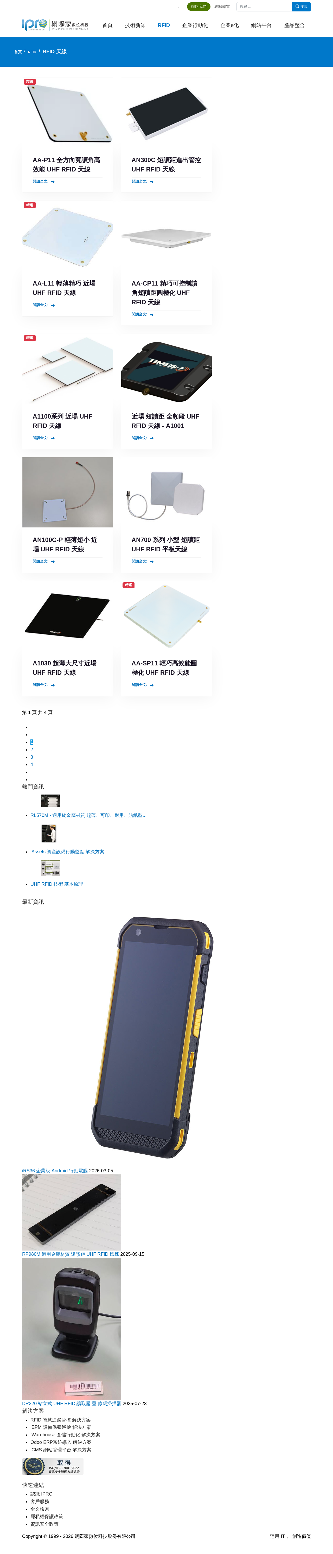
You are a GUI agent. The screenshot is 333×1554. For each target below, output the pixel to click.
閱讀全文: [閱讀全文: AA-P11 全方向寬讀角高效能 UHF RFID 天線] (41, 182)
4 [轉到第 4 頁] (31, 765)
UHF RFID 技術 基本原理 (56, 884)
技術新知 (135, 25)
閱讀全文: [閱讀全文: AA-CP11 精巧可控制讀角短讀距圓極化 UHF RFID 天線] (140, 314)
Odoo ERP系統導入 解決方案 (61, 1442)
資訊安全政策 (44, 1524)
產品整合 (294, 25)
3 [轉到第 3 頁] (31, 757)
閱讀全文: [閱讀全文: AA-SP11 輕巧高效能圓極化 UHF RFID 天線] (140, 685)
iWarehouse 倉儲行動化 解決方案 (65, 1435)
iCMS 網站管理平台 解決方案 (60, 1450)
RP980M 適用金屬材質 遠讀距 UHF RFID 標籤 (71, 1254)
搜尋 (302, 6)
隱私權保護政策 (46, 1516)
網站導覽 (224, 6)
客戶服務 (39, 1501)
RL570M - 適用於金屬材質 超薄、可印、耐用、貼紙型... (88, 815)
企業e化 (229, 25)
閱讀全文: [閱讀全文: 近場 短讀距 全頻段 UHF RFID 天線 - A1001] (140, 438)
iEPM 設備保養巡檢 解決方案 (60, 1427)
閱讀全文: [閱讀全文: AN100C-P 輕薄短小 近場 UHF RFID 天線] (41, 562)
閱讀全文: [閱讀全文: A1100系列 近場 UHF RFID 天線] (41, 438)
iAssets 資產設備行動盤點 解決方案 (67, 852)
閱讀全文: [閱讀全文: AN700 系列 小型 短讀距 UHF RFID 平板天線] (140, 562)
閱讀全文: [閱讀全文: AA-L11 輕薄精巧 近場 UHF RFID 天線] (41, 305)
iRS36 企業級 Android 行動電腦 (55, 1171)
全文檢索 (39, 1509)
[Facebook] (179, 6)
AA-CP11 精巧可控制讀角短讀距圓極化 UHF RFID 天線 (164, 293)
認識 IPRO (41, 1494)
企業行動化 (195, 25)
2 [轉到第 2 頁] (31, 750)
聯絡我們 (201, 6)
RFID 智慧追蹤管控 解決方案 (60, 1420)
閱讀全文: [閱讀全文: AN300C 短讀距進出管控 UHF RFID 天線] (140, 182)
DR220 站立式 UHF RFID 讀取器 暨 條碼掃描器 (72, 1403)
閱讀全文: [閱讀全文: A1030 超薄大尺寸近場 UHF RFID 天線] (41, 685)
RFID (164, 25)
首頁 (107, 25)
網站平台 (261, 25)
